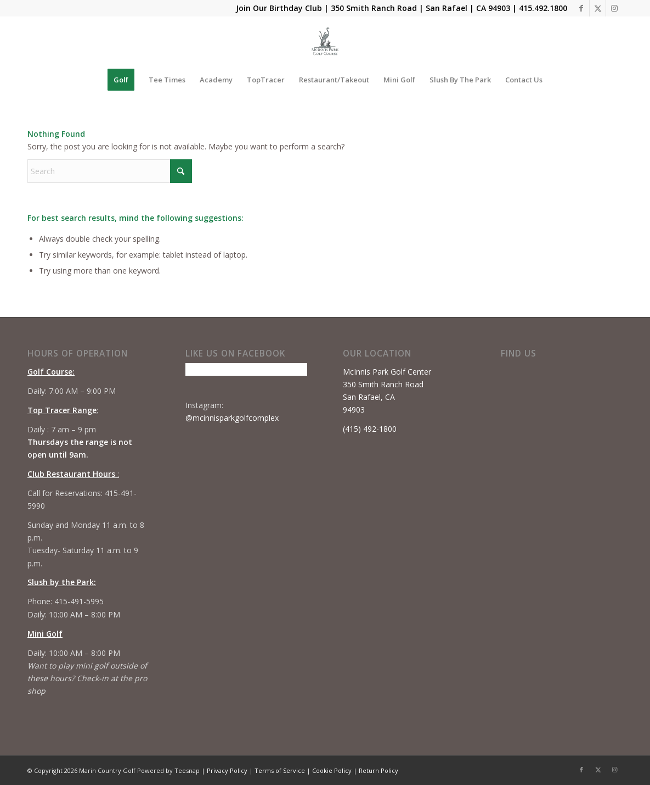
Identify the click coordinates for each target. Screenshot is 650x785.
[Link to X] (598, 8)
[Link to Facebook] (581, 8)
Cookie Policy (332, 770)
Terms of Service (280, 770)
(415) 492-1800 (370, 429)
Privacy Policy (227, 770)
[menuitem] (121, 79)
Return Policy (378, 770)
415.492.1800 (543, 8)
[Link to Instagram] (614, 8)
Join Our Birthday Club (279, 8)
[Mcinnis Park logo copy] (325, 41)
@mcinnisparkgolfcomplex (232, 418)
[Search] (109, 171)
